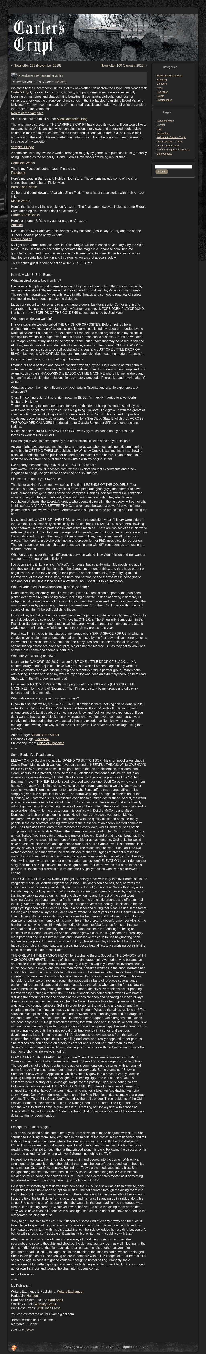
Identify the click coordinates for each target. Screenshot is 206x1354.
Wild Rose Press (48, 1308)
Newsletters (163, 133)
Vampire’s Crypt (22, 147)
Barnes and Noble (24, 187)
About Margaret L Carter (170, 141)
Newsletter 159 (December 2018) (40, 75)
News (29, 1330)
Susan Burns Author (45, 735)
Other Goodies (21, 239)
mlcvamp (60, 82)
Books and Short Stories (170, 75)
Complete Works (23, 163)
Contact (161, 125)
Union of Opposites (50, 743)
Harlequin (33, 1295)
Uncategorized (164, 100)
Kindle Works (20, 201)
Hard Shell (55, 1300)
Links (159, 129)
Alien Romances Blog (72, 119)
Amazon (17, 225)
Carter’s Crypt (21, 92)
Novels (160, 96)
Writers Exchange (69, 1291)
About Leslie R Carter (168, 145)
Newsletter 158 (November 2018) (37, 65)
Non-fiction (162, 92)
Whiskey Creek (45, 1304)
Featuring (162, 79)
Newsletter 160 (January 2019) (123, 65)
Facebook (18, 172)
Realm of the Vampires (27, 113)
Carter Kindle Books (25, 215)
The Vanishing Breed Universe (173, 149)
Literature (162, 83)
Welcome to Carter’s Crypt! (171, 137)
